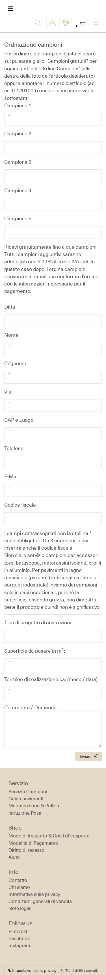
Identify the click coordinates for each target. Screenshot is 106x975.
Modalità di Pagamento (33, 843)
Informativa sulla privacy (34, 894)
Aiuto (14, 857)
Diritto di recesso (26, 850)
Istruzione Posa (24, 813)
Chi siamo (19, 887)
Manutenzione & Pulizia (33, 805)
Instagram (19, 945)
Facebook (19, 938)
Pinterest (17, 931)
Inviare (89, 756)
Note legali (19, 908)
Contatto (17, 880)
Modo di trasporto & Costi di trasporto (49, 836)
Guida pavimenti (25, 798)
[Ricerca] (39, 23)
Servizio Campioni (27, 791)
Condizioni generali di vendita (40, 901)
